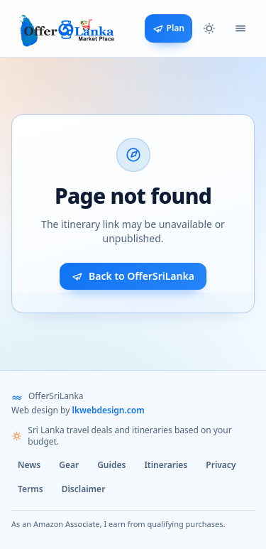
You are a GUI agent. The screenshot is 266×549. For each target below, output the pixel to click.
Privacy (220, 465)
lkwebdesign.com (108, 410)
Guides (111, 465)
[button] (209, 28)
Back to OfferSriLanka (133, 276)
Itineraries (165, 465)
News (29, 465)
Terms (30, 489)
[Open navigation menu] (240, 28)
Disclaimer (84, 489)
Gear (69, 465)
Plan (168, 28)
